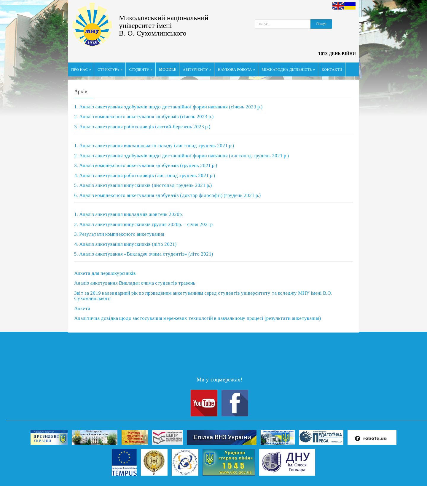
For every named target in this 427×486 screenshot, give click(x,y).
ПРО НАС (81, 69)
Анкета (82, 308)
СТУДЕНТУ (140, 69)
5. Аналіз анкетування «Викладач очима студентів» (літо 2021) (143, 254)
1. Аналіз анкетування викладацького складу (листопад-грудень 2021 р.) (154, 145)
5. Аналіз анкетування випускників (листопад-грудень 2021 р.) (143, 185)
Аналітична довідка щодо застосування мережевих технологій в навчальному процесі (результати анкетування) (197, 318)
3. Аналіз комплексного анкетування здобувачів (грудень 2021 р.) (145, 165)
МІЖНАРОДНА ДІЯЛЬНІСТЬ (288, 69)
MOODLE (167, 69)
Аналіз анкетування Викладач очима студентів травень (134, 283)
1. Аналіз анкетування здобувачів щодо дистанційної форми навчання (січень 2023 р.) (168, 107)
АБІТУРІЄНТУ (197, 69)
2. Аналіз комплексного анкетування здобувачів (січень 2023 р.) (144, 116)
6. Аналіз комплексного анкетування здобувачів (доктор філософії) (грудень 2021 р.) (167, 195)
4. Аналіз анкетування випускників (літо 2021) (125, 244)
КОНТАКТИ (331, 69)
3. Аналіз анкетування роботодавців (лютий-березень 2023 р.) (142, 126)
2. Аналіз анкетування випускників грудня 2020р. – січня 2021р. (144, 224)
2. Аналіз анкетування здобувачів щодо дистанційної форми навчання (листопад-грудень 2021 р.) (181, 155)
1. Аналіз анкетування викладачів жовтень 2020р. (128, 214)
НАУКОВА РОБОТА (236, 69)
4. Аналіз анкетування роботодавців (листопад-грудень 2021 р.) (144, 175)
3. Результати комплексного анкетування (119, 234)
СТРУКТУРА (110, 69)
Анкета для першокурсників (105, 273)
